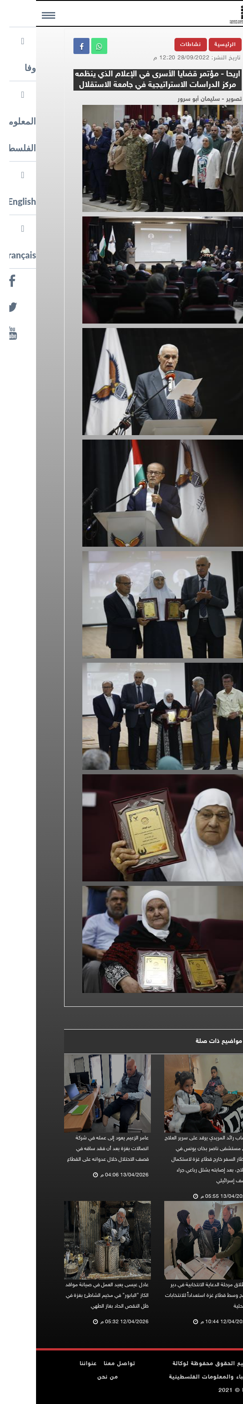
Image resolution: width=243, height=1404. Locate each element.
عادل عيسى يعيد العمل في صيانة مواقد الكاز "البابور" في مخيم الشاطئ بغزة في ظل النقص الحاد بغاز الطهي (71, 1295)
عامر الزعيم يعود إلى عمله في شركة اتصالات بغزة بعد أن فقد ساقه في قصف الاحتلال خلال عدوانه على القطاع (72, 1149)
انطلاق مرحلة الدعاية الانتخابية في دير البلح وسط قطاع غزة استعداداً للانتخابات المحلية (171, 1295)
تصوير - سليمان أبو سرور (174, 99)
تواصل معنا (83, 1363)
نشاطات (154, 45)
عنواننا (52, 1363)
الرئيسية (189, 45)
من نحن (71, 1377)
